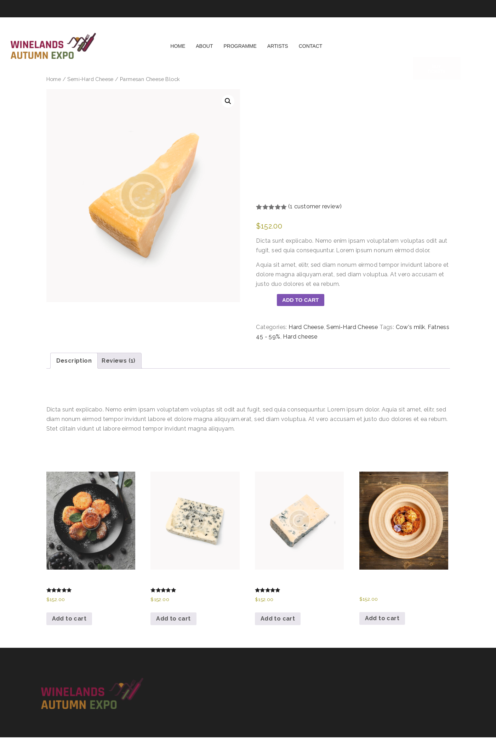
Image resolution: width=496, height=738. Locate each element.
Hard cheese (300, 337)
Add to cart (303, 300)
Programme (240, 50)
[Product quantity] (266, 303)
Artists (277, 50)
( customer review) (315, 206)
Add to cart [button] (69, 619)
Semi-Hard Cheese (90, 79)
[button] (228, 101)
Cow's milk (410, 327)
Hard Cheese (306, 327)
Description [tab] (74, 361)
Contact (311, 50)
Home (177, 50)
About (204, 50)
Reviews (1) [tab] (118, 361)
